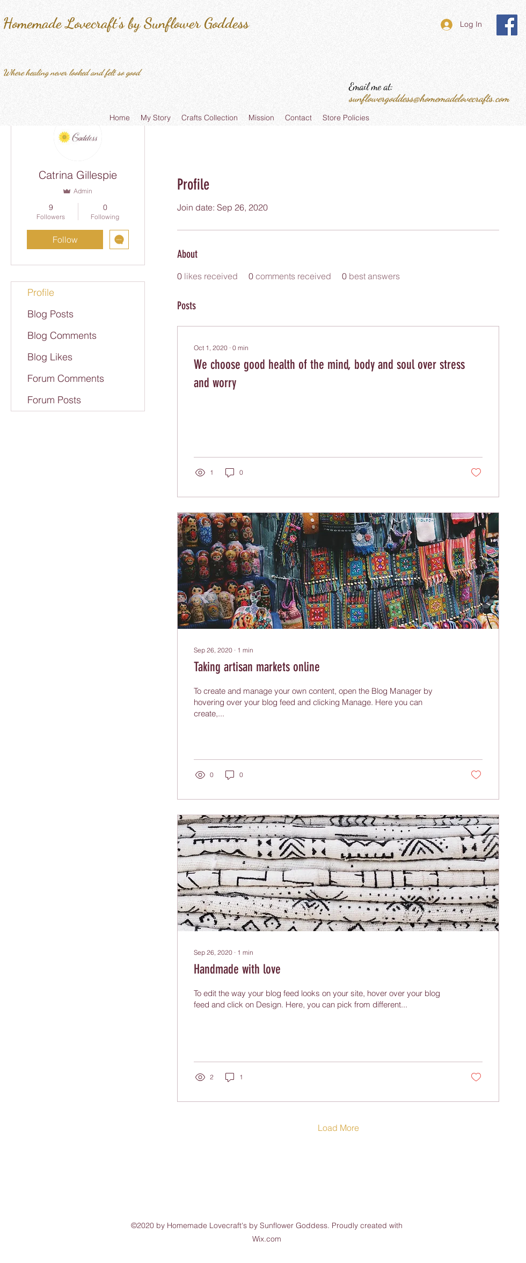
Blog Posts (50, 314)
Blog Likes (49, 357)
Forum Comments (65, 378)
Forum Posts (54, 400)
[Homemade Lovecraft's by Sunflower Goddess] (506, 24)
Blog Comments (62, 335)
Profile (40, 292)
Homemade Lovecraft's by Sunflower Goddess (126, 23)
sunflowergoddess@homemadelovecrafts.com (429, 98)
